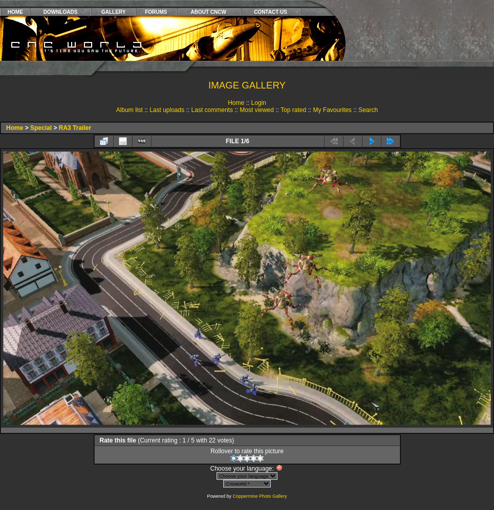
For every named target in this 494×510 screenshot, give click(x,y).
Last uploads (166, 110)
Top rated (293, 110)
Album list (129, 110)
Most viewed (257, 110)
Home (236, 102)
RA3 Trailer (75, 127)
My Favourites (332, 110)
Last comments (212, 110)
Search (368, 110)
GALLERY (113, 12)
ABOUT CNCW (208, 12)
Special (41, 127)
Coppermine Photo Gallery (259, 496)
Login (258, 102)
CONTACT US (270, 12)
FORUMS (156, 12)
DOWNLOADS (61, 12)
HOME (15, 12)
